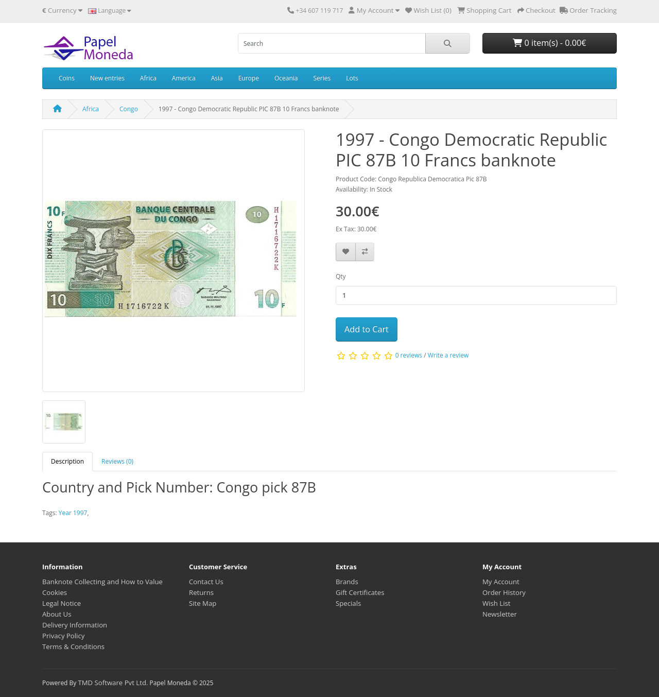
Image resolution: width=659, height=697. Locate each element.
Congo (128, 109)
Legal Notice (61, 603)
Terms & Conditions (73, 646)
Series (322, 78)
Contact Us (206, 581)
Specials (348, 603)
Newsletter (499, 614)
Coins (67, 78)
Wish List (496, 603)
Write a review (448, 355)
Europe (248, 78)
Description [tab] (67, 461)
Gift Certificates (360, 592)
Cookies (54, 592)
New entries (107, 78)
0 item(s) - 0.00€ (549, 42)
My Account (500, 581)
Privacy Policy (63, 635)
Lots (352, 78)
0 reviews (408, 355)
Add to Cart (366, 329)
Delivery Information (74, 625)
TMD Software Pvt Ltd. (113, 682)
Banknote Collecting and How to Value (102, 581)
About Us (56, 614)
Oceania (286, 78)
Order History (504, 592)
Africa (148, 78)
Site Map (202, 603)
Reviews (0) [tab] (117, 461)
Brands (347, 581)
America (184, 78)
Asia (217, 78)
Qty (341, 276)
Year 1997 (73, 512)
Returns (201, 592)
